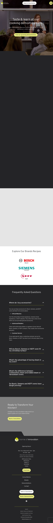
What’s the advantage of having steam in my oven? (25, 361)
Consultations (26, 477)
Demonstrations (26, 483)
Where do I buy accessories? (20, 303)
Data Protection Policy (26, 515)
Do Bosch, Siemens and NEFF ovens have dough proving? (25, 385)
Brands (26, 480)
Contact (26, 486)
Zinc (30, 519)
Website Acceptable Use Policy (26, 513)
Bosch (26, 263)
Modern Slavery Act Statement (26, 511)
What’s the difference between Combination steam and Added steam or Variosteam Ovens (25, 373)
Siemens (26, 270)
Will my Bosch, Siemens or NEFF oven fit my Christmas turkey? (25, 350)
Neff (26, 279)
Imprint (26, 509)
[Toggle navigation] (51, 3)
